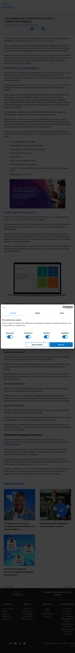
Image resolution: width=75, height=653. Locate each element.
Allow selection (37, 344)
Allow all (61, 344)
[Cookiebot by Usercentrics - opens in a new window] (64, 307)
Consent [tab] (13, 313)
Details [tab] (37, 313)
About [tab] (62, 313)
